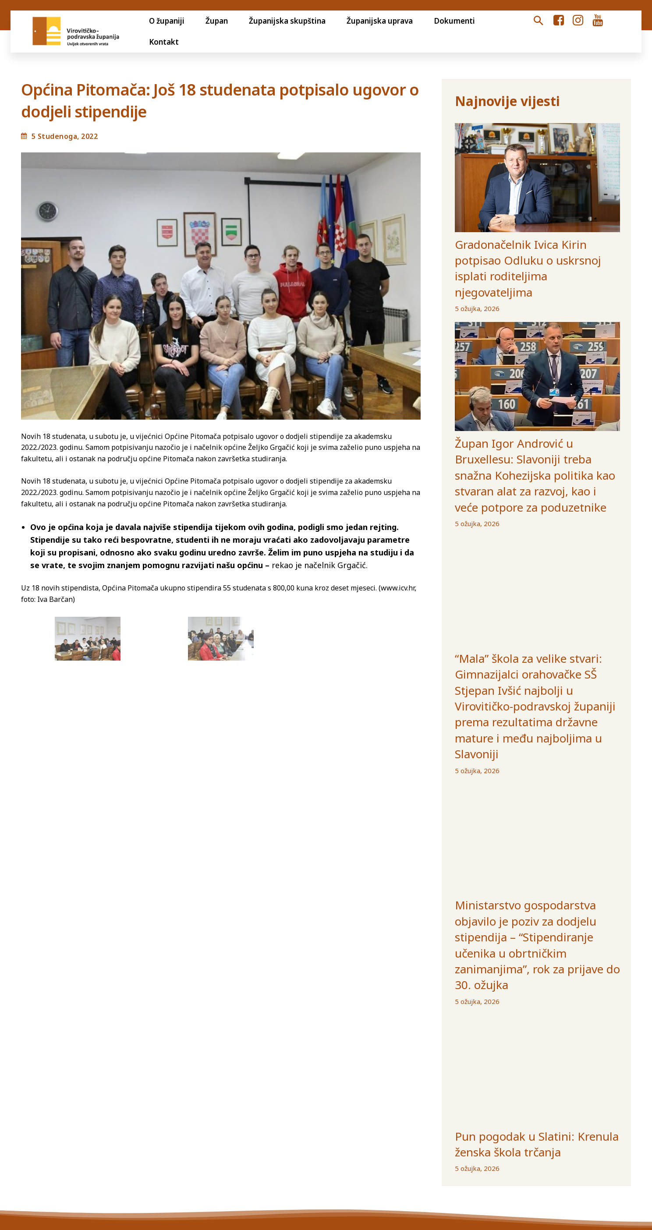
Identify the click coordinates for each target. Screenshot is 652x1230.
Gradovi (369, 1144)
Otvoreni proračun (45, 1144)
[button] (538, 21)
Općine (406, 1144)
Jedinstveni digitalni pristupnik (210, 1144)
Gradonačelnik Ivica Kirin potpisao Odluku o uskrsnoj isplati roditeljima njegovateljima (534, 249)
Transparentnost (117, 1144)
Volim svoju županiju (308, 1144)
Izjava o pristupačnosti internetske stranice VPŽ (557, 1144)
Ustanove (446, 1144)
